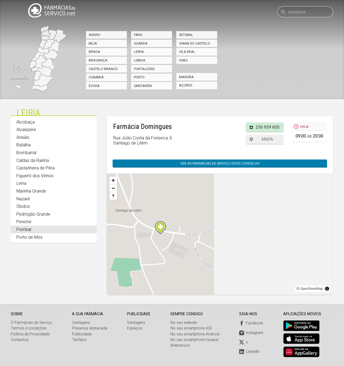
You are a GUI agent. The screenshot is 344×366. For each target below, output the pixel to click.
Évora (94, 86)
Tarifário (79, 340)
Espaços (135, 328)
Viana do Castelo (194, 43)
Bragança (98, 60)
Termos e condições (28, 328)
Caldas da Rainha (32, 160)
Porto (139, 77)
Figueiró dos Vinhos (34, 175)
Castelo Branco (103, 69)
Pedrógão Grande (33, 214)
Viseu (183, 60)
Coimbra (96, 77)
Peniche (23, 221)
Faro (138, 35)
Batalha (23, 144)
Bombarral (26, 152)
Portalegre (144, 69)
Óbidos (23, 206)
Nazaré (23, 198)
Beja (93, 43)
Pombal (23, 229)
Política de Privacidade (30, 334)
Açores (185, 85)
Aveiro (94, 35)
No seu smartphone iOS (191, 328)
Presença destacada (90, 328)
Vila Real (187, 52)
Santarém (143, 86)
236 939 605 (268, 127)
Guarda (141, 43)
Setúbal (186, 35)
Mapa (267, 139)
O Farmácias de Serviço (31, 322)
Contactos (20, 340)
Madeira (186, 77)
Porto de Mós (29, 237)
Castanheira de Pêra (35, 168)
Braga (94, 52)
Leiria (139, 52)
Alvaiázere (26, 129)
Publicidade (82, 334)
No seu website (184, 322)
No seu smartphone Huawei (195, 340)
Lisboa (139, 60)
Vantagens (81, 322)
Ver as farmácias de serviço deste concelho (220, 163)
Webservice (181, 345)
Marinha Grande (31, 191)
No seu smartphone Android (195, 334)
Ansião (22, 137)
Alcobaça (25, 122)
